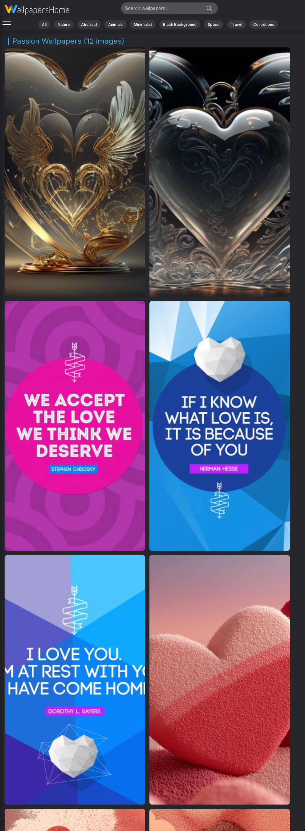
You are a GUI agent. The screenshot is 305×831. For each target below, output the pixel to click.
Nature (64, 24)
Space (214, 24)
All (44, 24)
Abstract (89, 24)
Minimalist (143, 24)
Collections (263, 24)
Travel (236, 24)
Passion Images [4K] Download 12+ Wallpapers (37, 10)
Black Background (180, 24)
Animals (115, 24)
